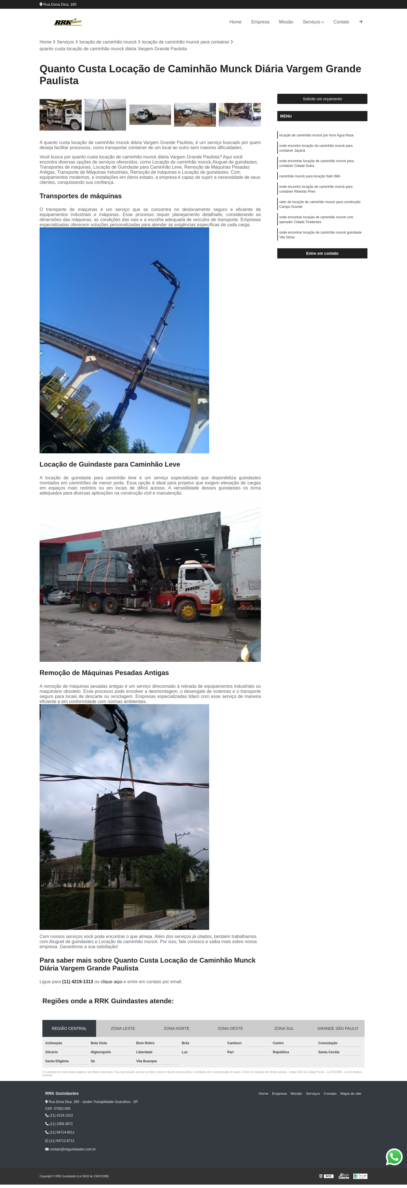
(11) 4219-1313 (78, 981)
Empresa (260, 21)
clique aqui (111, 981)
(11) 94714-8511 (60, 1133)
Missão (286, 21)
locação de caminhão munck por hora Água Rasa (316, 136)
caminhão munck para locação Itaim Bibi (309, 178)
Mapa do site (351, 1093)
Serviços (311, 21)
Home (236, 21)
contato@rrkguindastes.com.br (70, 1150)
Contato (341, 21)
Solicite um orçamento (322, 99)
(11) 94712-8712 (59, 1141)
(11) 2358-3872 (59, 1124)
